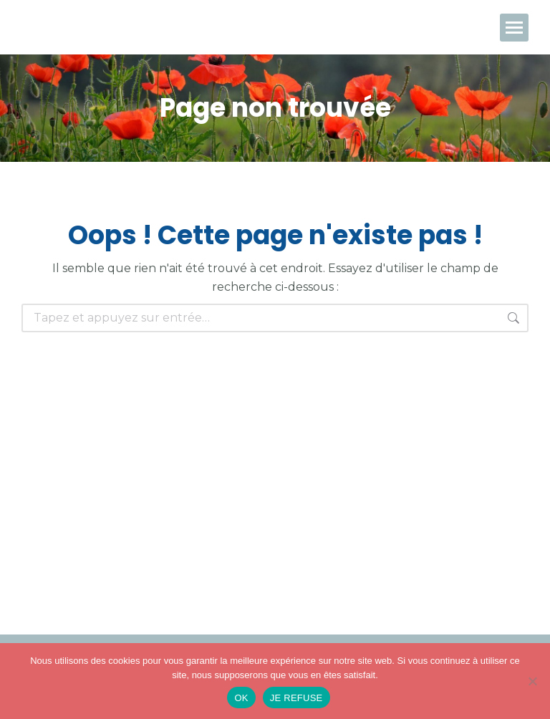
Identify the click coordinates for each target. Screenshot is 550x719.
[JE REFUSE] (532, 681)
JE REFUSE (296, 698)
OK (241, 698)
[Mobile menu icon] (514, 28)
